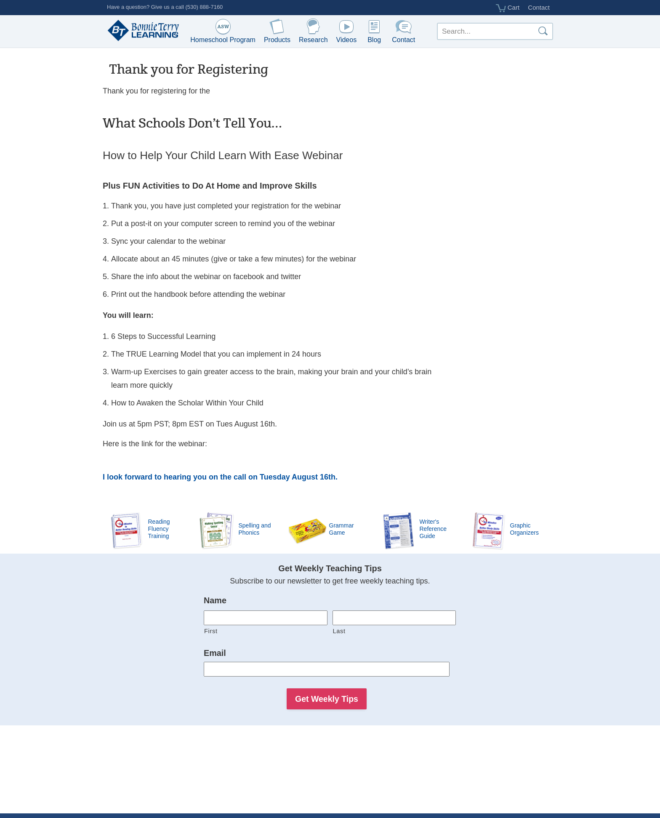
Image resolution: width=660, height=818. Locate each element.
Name (215, 600)
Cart (508, 8)
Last (339, 631)
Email (215, 653)
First (211, 631)
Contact (539, 7)
